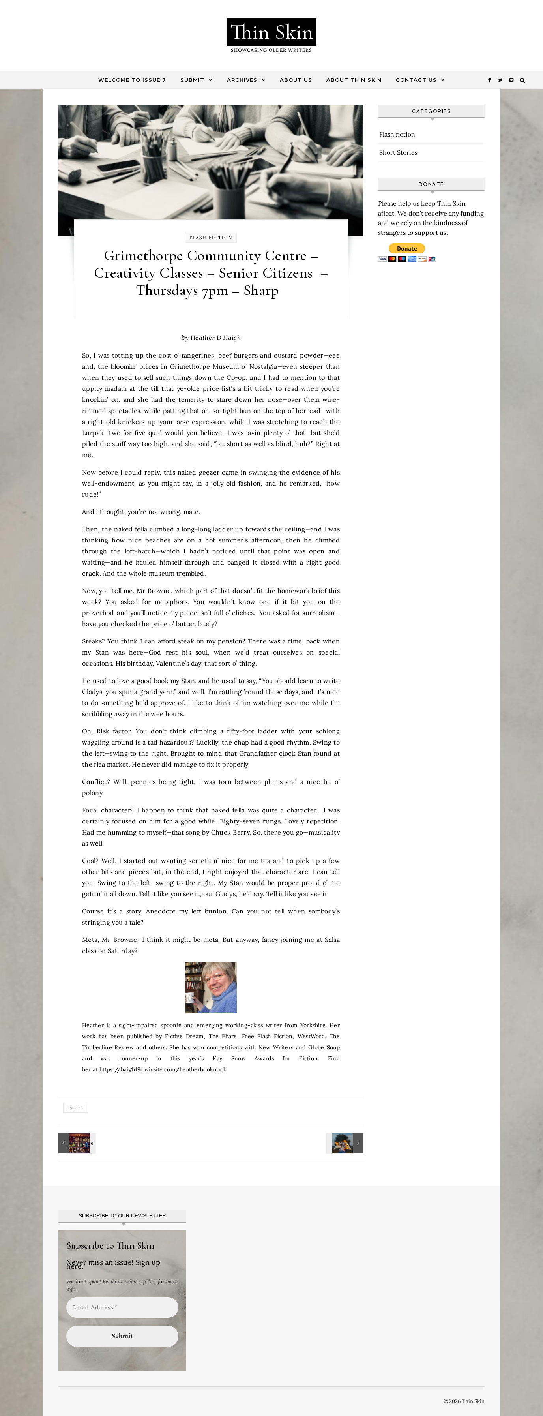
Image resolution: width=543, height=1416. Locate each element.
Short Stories (398, 152)
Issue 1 (75, 1107)
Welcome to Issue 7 (132, 80)
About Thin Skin (354, 80)
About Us (296, 80)
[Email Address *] (122, 1307)
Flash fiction (210, 237)
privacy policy (140, 1281)
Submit (192, 80)
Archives (242, 80)
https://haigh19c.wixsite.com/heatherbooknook (163, 1069)
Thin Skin (271, 32)
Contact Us (416, 80)
